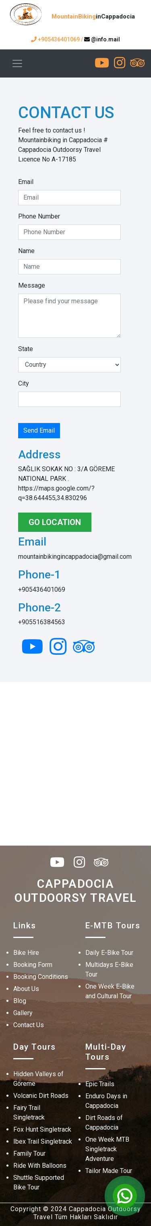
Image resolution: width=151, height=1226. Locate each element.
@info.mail (102, 39)
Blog (19, 1001)
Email (25, 182)
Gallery (23, 1013)
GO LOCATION (55, 522)
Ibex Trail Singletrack (42, 1141)
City (23, 383)
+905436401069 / (57, 39)
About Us (26, 989)
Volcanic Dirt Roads (40, 1095)
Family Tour (29, 1153)
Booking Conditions (40, 977)
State (25, 349)
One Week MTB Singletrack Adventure (107, 1149)
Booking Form (32, 965)
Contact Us (28, 1025)
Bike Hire (26, 952)
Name (26, 251)
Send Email (39, 430)
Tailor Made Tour (108, 1171)
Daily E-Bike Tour (109, 952)
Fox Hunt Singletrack (42, 1129)
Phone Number (39, 216)
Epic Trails (99, 1084)
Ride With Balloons (39, 1165)
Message (31, 285)
